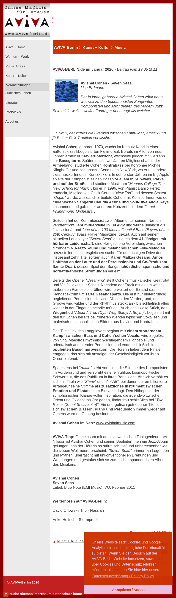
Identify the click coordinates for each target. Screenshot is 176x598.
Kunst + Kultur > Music (76, 541)
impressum (43, 594)
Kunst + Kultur (16, 76)
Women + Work (17, 56)
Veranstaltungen (17, 85)
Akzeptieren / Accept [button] (128, 590)
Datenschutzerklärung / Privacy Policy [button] (123, 576)
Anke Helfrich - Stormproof (75, 519)
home (77, 594)
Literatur (11, 102)
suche (14, 594)
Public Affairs (15, 66)
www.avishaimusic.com (115, 423)
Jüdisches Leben (18, 93)
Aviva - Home (15, 47)
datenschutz (62, 594)
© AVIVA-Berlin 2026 (23, 582)
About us (12, 121)
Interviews (13, 112)
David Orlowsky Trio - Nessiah (78, 510)
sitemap (26, 594)
